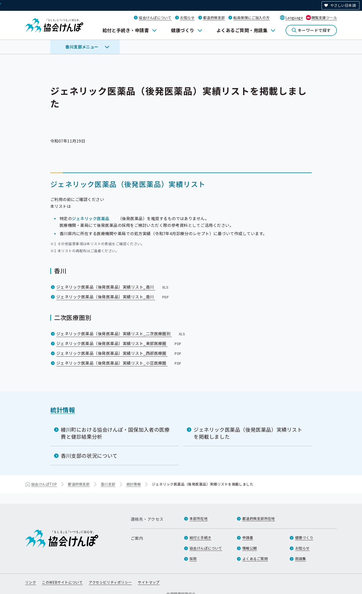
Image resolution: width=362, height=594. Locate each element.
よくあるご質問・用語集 (241, 30)
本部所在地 (199, 518)
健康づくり (182, 30)
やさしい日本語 (343, 5)
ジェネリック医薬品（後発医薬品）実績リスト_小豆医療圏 (119, 363)
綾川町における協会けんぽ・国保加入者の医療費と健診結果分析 (115, 433)
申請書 (247, 537)
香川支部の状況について (89, 455)
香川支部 (108, 484)
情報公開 (249, 548)
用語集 (300, 558)
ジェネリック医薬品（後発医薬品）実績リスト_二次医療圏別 (121, 334)
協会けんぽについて (155, 17)
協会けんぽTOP (44, 484)
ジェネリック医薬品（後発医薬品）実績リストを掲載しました (248, 433)
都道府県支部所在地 (258, 518)
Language (294, 17)
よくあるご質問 (255, 558)
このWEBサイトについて (62, 582)
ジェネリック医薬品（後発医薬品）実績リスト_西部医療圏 (119, 353)
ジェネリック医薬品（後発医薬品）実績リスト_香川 (112, 287)
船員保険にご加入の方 (251, 17)
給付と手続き (200, 537)
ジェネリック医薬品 (90, 218)
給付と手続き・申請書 (126, 30)
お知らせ (187, 17)
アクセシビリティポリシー (110, 582)
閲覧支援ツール (324, 17)
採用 (193, 558)
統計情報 (62, 409)
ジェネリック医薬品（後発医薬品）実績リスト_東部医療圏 (119, 343)
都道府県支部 (214, 17)
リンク (30, 582)
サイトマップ (149, 582)
